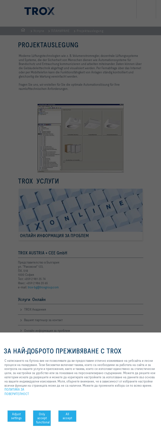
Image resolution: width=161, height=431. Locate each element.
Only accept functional (43, 418)
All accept (67, 416)
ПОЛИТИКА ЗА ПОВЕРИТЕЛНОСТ (16, 391)
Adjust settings (16, 416)
